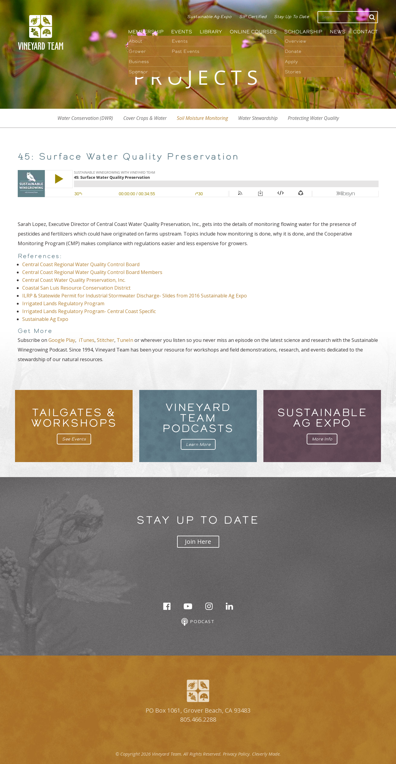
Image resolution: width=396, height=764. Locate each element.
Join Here (198, 541)
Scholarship (303, 32)
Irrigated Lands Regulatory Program (63, 303)
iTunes (86, 340)
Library (211, 32)
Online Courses (253, 32)
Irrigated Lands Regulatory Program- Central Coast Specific (89, 311)
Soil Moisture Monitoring (202, 118)
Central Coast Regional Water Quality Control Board (81, 264)
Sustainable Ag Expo (209, 16)
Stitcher (105, 340)
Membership (146, 32)
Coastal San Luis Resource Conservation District (76, 288)
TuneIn (125, 340)
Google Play (61, 340)
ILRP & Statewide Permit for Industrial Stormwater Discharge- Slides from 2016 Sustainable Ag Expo (134, 295)
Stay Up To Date (291, 16)
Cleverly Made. (266, 754)
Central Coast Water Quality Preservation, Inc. (73, 280)
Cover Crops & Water (145, 118)
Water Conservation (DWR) (85, 118)
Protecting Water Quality (313, 118)
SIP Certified (252, 16)
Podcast (198, 622)
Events (181, 32)
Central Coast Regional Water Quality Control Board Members (92, 272)
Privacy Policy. (237, 754)
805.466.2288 (198, 719)
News (337, 32)
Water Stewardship (258, 118)
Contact (365, 32)
